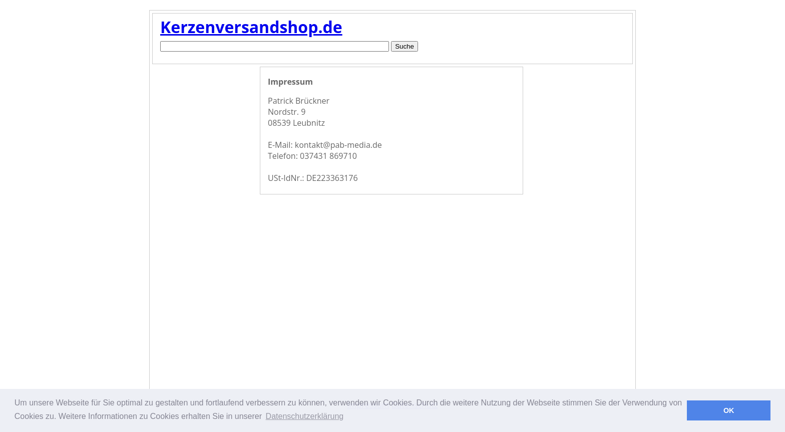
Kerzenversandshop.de (251, 27)
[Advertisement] (205, 227)
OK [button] (728, 410)
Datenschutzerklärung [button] (305, 416)
